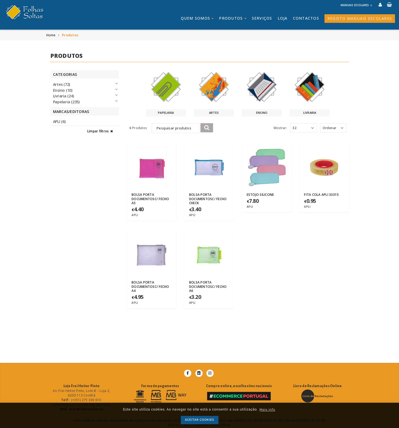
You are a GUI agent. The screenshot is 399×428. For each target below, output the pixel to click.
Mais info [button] (267, 410)
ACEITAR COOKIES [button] (199, 420)
